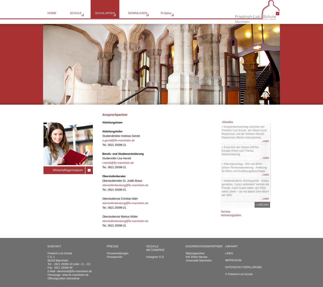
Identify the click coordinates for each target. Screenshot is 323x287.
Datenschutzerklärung (243, 267)
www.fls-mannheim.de (75, 274)
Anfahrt (231, 246)
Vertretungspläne (231, 215)
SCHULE (76, 13)
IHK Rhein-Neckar (196, 257)
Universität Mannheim (199, 260)
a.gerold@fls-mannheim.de (118, 140)
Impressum (233, 260)
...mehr (265, 141)
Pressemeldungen (118, 253)
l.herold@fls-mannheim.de (118, 162)
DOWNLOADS (137, 13)
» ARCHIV (262, 204)
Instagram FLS (155, 257)
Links (229, 253)
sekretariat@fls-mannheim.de (74, 271)
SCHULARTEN (105, 13)
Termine (225, 211)
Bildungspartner (195, 253)
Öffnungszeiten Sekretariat (63, 278)
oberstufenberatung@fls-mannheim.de (125, 185)
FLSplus (166, 13)
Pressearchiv (114, 257)
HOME (52, 13)
